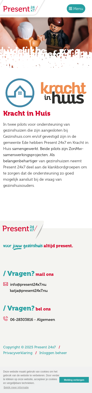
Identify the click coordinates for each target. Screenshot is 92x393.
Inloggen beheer (53, 353)
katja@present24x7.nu (29, 290)
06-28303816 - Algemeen (32, 319)
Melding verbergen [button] (74, 380)
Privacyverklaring (17, 353)
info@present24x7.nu (28, 284)
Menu (77, 9)
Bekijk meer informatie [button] (16, 387)
